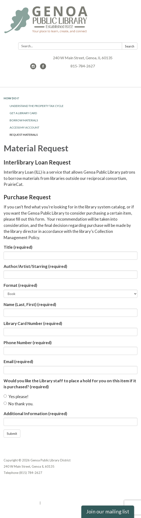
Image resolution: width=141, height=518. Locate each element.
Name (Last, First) (30, 304)
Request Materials (24, 134)
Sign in (46, 503)
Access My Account (24, 127)
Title (18, 247)
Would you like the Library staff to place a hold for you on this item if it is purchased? (70, 383)
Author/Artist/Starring (35, 266)
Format (20, 285)
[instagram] (33, 67)
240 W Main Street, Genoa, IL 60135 (82, 57)
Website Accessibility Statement (29, 497)
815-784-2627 (82, 66)
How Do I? (11, 98)
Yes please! (16, 396)
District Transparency (20, 490)
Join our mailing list (107, 511)
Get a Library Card (23, 113)
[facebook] (43, 67)
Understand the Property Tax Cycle (37, 106)
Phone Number (28, 342)
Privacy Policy (14, 484)
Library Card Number (33, 323)
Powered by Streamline (21, 503)
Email (18, 361)
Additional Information (35, 413)
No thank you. (18, 403)
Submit (12, 433)
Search (129, 46)
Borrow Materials (24, 120)
